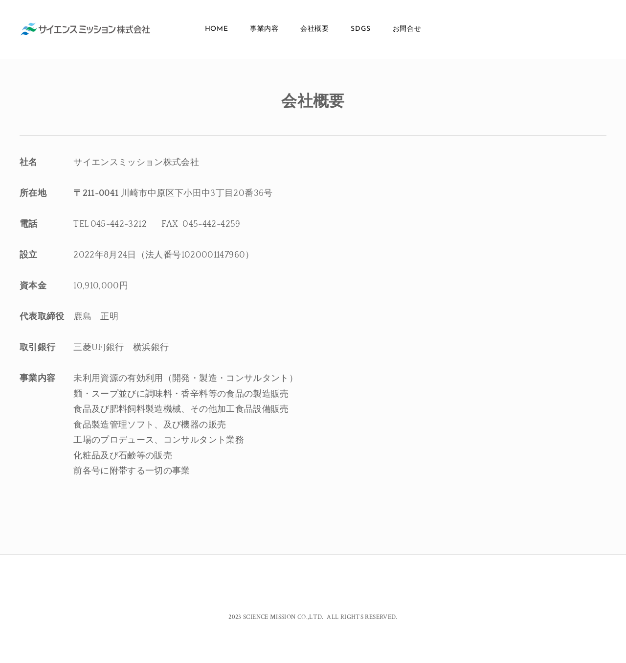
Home (216, 29)
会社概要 (314, 29)
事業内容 (264, 29)
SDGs (361, 29)
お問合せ (407, 29)
